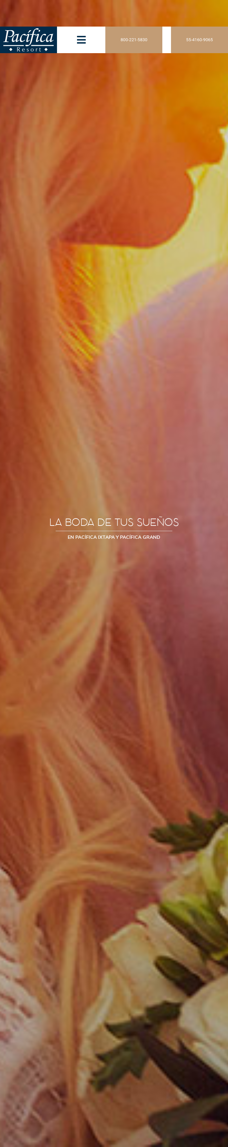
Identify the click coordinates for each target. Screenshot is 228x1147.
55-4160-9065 (199, 39)
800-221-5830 (134, 39)
